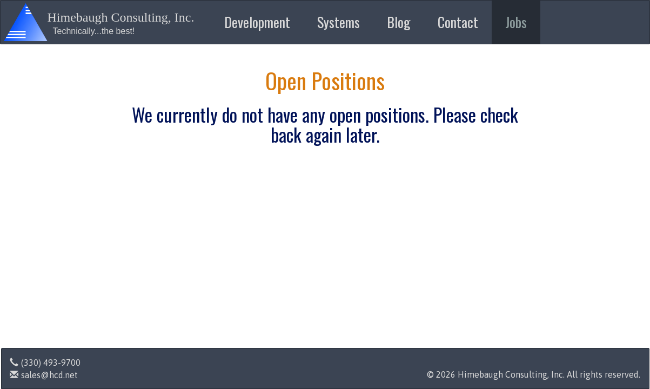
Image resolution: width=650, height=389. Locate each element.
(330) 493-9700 (45, 362)
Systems (338, 21)
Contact (458, 21)
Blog (399, 21)
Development (257, 21)
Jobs (516, 21)
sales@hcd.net (44, 375)
